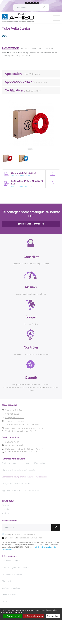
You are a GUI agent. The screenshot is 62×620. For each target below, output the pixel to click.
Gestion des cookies (11, 587)
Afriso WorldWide (10, 594)
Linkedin (5, 509)
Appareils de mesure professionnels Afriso (21, 490)
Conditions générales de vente (15, 567)
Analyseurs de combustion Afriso (17, 483)
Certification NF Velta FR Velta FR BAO (27, 182)
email (35, 547)
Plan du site (7, 581)
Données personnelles (12, 574)
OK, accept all (12, 616)
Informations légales (11, 560)
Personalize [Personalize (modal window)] (52, 616)
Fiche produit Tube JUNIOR (23, 173)
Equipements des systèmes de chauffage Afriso (23, 463)
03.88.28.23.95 (32, 2)
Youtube (5, 513)
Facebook (6, 505)
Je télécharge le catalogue (31, 224)
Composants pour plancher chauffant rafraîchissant (25, 476)
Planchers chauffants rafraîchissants (18, 469)
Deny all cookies (34, 616)
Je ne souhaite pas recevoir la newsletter (23, 537)
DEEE (4, 601)
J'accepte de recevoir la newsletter (20, 534)
